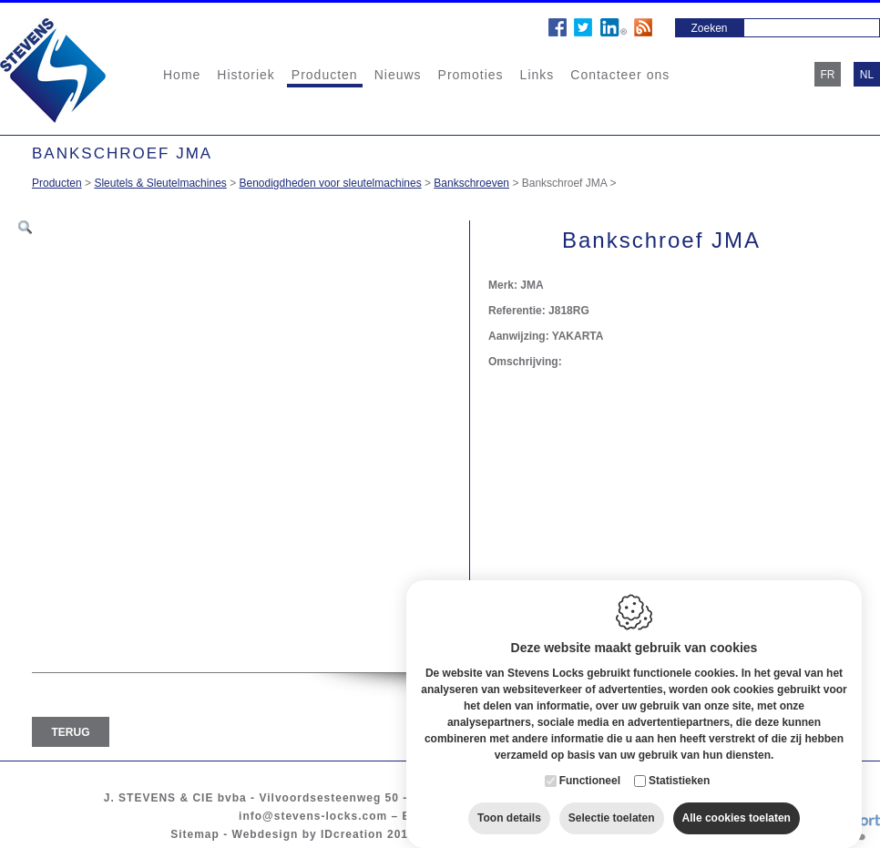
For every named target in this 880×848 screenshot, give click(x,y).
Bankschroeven (471, 183)
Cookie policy (468, 834)
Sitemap (195, 834)
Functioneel (589, 766)
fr (828, 74)
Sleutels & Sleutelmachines (160, 183)
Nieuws (398, 74)
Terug (71, 732)
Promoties (471, 74)
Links (537, 74)
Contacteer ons (620, 74)
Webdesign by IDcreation (308, 834)
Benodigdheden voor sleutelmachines (331, 183)
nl (867, 74)
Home (181, 74)
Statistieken (679, 766)
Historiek (245, 74)
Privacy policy (566, 834)
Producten (325, 74)
